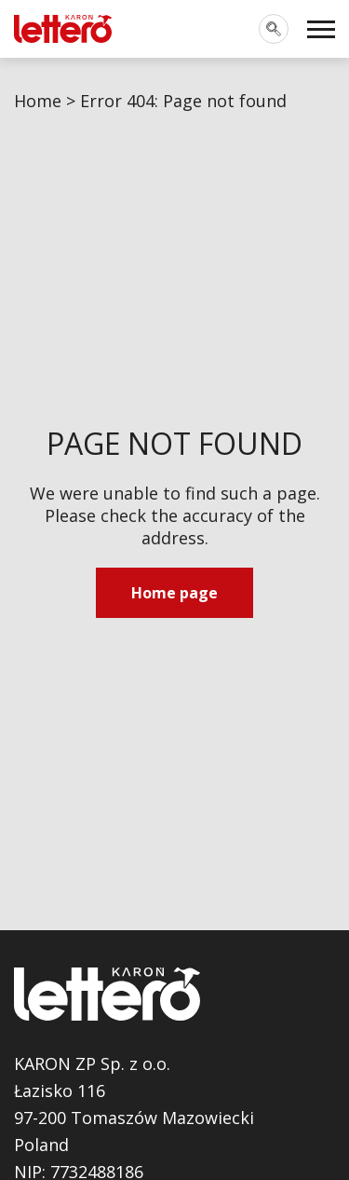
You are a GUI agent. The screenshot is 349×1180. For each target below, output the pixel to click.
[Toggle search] (274, 29)
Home (37, 100)
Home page (174, 593)
